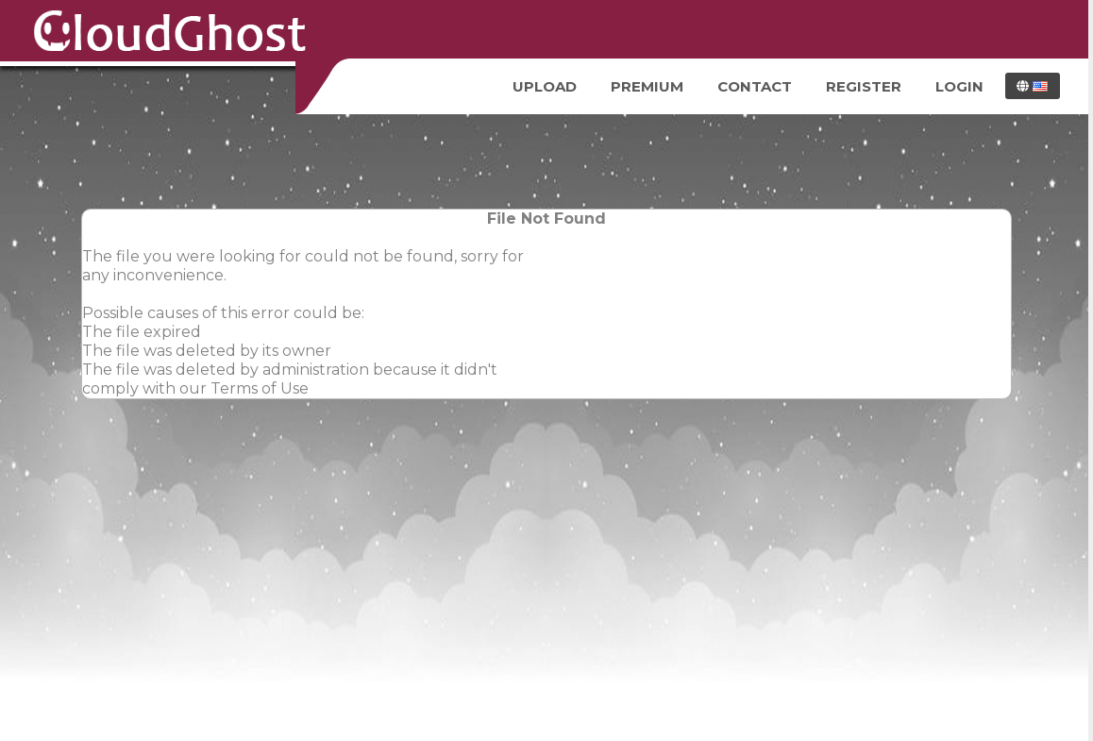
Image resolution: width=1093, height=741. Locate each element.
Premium (647, 86)
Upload (545, 86)
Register (863, 86)
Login (959, 86)
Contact (754, 86)
